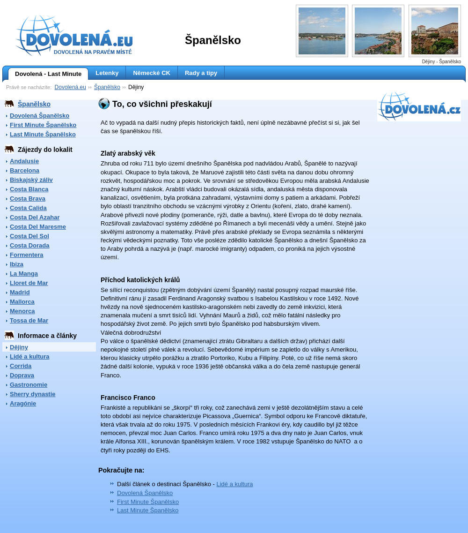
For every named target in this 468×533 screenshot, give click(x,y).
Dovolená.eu (70, 87)
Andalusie (24, 161)
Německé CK (151, 72)
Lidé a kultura (30, 356)
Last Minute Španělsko (43, 134)
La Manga (24, 273)
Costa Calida (28, 207)
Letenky (106, 72)
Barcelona (24, 170)
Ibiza (16, 264)
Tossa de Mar (29, 320)
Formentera (27, 254)
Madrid (20, 292)
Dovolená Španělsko (39, 115)
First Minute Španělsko (43, 124)
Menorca (22, 311)
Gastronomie (28, 384)
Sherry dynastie (33, 394)
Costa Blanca (29, 189)
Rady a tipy (201, 72)
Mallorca (22, 301)
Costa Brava (27, 198)
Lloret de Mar (29, 282)
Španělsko (107, 87)
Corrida (20, 365)
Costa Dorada (30, 245)
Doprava (22, 375)
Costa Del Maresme (38, 226)
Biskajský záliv (31, 179)
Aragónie (23, 403)
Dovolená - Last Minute (44, 74)
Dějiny (19, 347)
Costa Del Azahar (34, 217)
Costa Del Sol (29, 236)
